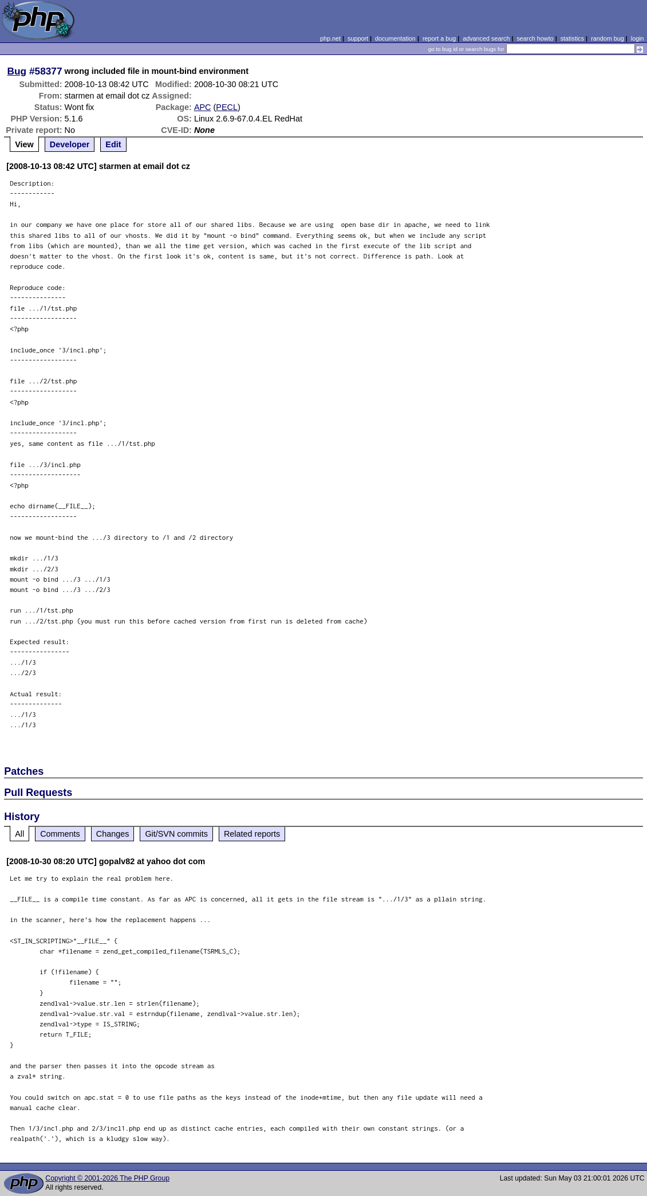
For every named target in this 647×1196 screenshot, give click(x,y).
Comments (60, 833)
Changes (112, 833)
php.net (330, 38)
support (358, 38)
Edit (113, 144)
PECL (227, 107)
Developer (70, 144)
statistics (572, 38)
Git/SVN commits (176, 833)
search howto (534, 38)
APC (202, 107)
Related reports (252, 833)
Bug (17, 71)
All (19, 833)
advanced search (486, 38)
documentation (395, 38)
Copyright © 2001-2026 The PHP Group (107, 1178)
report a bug (439, 38)
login (637, 38)
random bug (607, 38)
